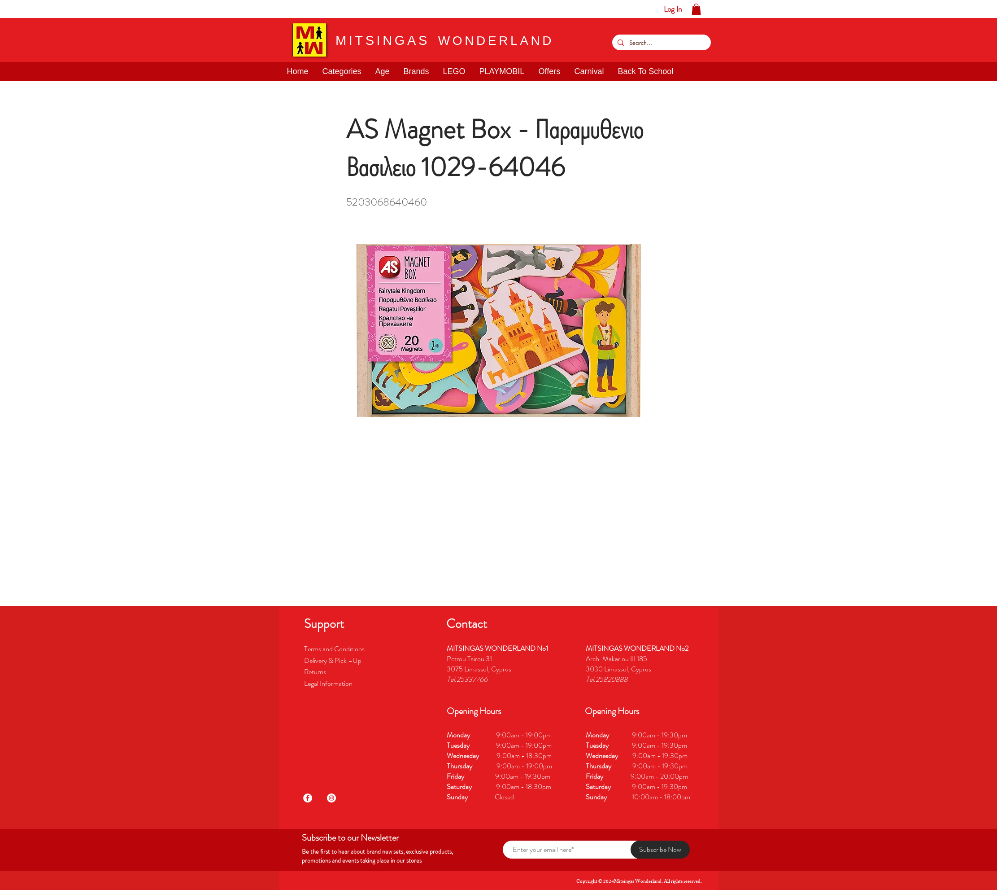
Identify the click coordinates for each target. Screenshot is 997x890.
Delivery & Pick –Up (333, 660)
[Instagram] (331, 798)
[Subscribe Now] (660, 850)
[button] (35, 9)
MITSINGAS (382, 40)
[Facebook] (307, 798)
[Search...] (660, 42)
